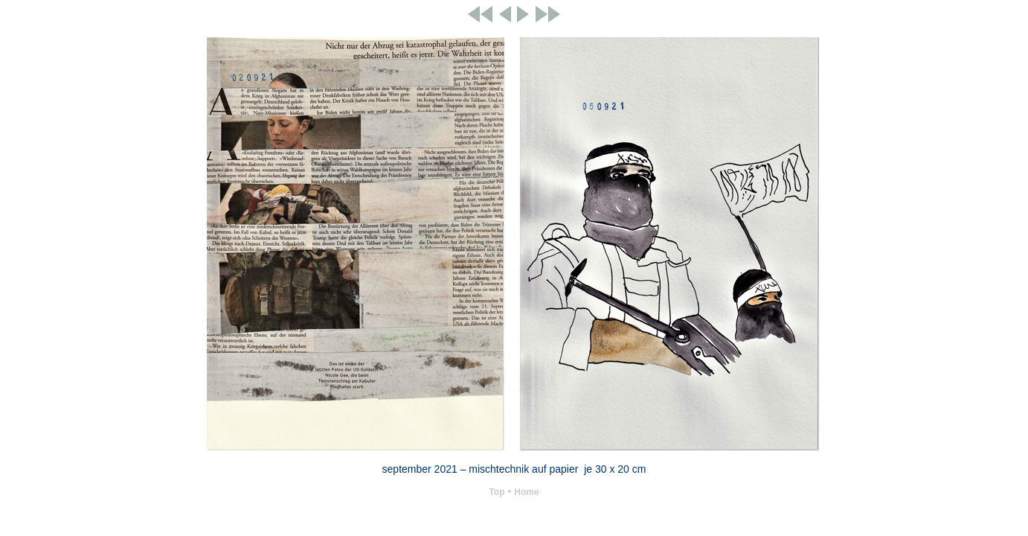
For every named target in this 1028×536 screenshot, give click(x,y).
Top (496, 492)
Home (526, 492)
